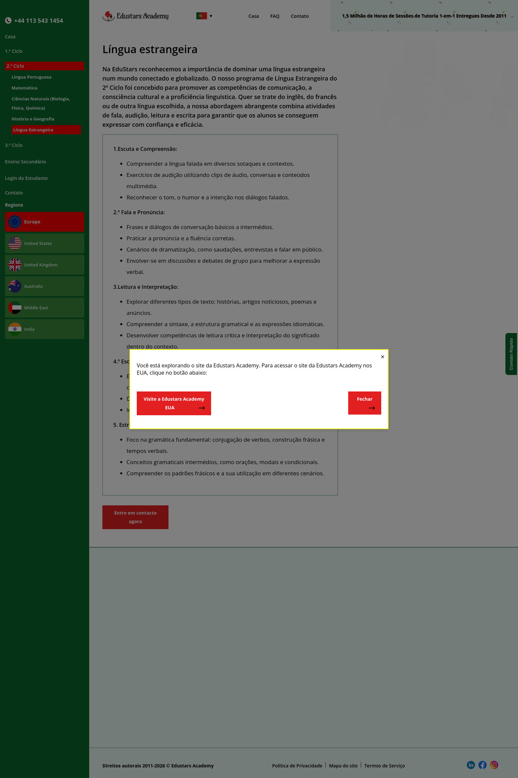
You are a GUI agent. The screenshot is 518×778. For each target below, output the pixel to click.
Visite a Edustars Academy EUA (174, 403)
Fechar (366, 403)
